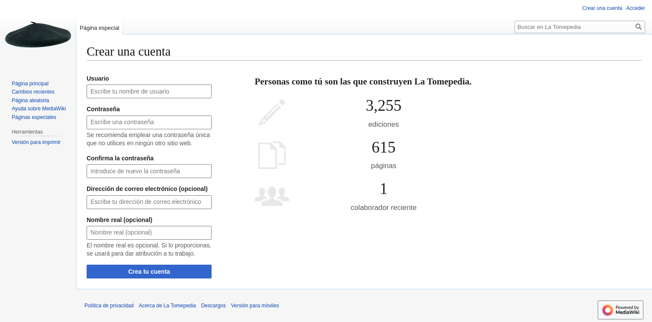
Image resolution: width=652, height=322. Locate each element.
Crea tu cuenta (149, 271)
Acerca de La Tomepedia (167, 306)
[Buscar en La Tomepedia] (580, 27)
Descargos (213, 306)
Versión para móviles (255, 306)
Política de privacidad (109, 306)
